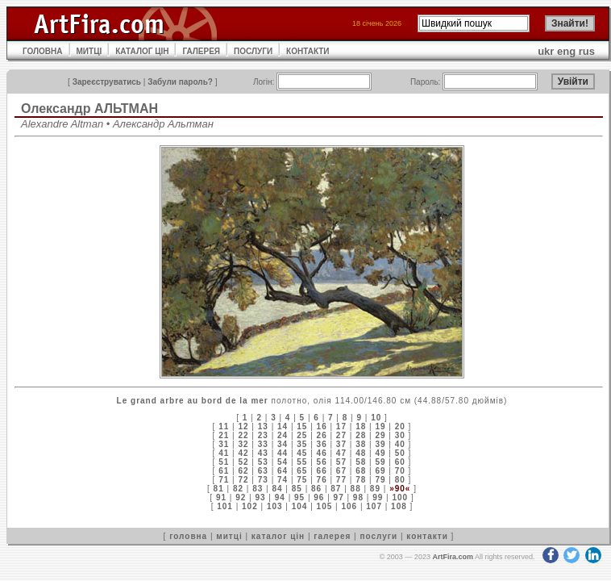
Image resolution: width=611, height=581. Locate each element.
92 (240, 497)
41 (223, 453)
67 (341, 470)
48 (360, 453)
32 (243, 444)
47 (341, 453)
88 (356, 488)
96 (319, 497)
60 (400, 462)
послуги (378, 536)
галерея (332, 536)
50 (400, 453)
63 (263, 470)
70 (400, 470)
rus (587, 51)
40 (400, 444)
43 (263, 453)
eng (566, 51)
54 (282, 462)
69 (380, 470)
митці (229, 536)
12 (243, 426)
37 (341, 444)
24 (282, 435)
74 (282, 479)
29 (380, 435)
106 (349, 506)
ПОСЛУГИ (253, 51)
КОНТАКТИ (307, 51)
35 (302, 444)
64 (282, 470)
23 (263, 435)
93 (260, 497)
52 (243, 462)
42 (243, 453)
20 (400, 426)
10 (376, 417)
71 (223, 479)
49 (380, 453)
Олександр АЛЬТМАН (89, 108)
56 (322, 462)
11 (223, 426)
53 (263, 462)
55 (302, 462)
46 (322, 453)
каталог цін (278, 536)
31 (223, 444)
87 (335, 488)
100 (400, 497)
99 (377, 497)
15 (302, 426)
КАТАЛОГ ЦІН (141, 51)
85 (297, 488)
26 (322, 435)
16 (322, 426)
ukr (546, 51)
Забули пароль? (180, 81)
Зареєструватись (107, 81)
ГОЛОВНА (43, 51)
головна (188, 536)
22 (243, 435)
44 (282, 453)
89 (375, 488)
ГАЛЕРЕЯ (201, 51)
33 (263, 444)
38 (360, 444)
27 (341, 435)
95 (299, 497)
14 (282, 426)
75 (302, 479)
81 (219, 488)
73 (263, 479)
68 (360, 470)
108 (399, 506)
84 (277, 488)
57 (341, 462)
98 (358, 497)
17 (341, 426)
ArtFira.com (452, 557)
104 (300, 506)
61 (223, 470)
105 (325, 506)
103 (275, 506)
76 (322, 479)
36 (322, 444)
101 (225, 506)
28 (360, 435)
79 (380, 479)
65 (302, 470)
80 (400, 479)
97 (339, 497)
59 (380, 462)
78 (360, 479)
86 (316, 488)
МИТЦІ (89, 51)
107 (374, 506)
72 (243, 479)
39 (380, 444)
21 (223, 435)
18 (360, 426)
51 (223, 462)
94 (280, 497)
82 (238, 488)
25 (302, 435)
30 (400, 435)
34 (282, 444)
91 (221, 497)
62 (243, 470)
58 (360, 462)
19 (380, 426)
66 (322, 470)
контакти (427, 536)
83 (257, 488)
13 (263, 426)
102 (250, 506)
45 (302, 453)
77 (341, 479)
